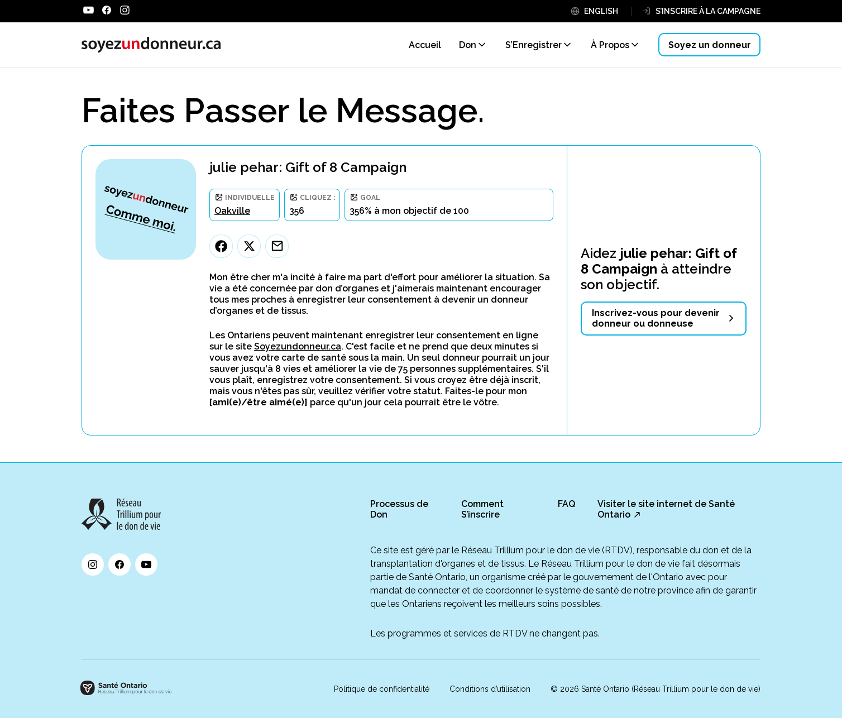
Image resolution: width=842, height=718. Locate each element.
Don (467, 45)
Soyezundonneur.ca (297, 346)
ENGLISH (601, 11)
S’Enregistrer (533, 45)
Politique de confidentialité (381, 689)
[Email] (277, 246)
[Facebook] (221, 246)
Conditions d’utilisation (489, 689)
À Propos (610, 45)
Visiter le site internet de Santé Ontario (666, 509)
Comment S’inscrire (482, 509)
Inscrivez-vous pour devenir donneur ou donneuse (656, 318)
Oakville (232, 210)
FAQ (566, 504)
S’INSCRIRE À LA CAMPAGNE (708, 11)
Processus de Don (399, 509)
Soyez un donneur (709, 45)
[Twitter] (249, 246)
